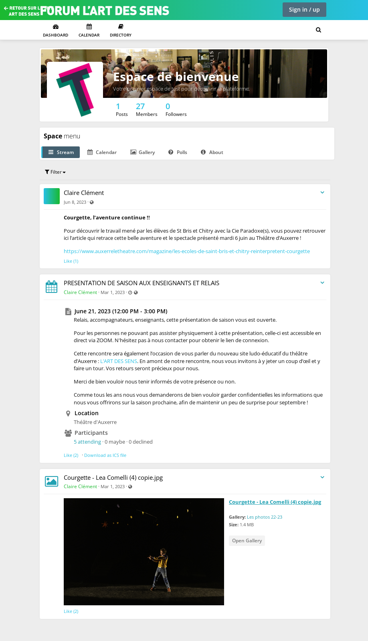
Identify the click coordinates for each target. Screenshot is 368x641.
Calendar (89, 31)
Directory (120, 31)
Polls (177, 152)
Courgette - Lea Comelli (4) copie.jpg (113, 477)
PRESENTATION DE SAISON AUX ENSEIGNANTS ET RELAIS (141, 283)
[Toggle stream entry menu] (322, 192)
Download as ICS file (105, 455)
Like (68, 261)
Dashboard (55, 31)
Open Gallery (247, 540)
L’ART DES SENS (118, 361)
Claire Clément (84, 193)
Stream (61, 152)
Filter (55, 171)
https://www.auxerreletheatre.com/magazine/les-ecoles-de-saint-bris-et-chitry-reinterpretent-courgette (187, 251)
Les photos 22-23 (264, 517)
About (212, 152)
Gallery (142, 152)
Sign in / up (304, 9)
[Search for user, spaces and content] (318, 30)
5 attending (87, 441)
